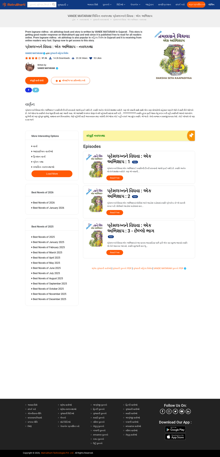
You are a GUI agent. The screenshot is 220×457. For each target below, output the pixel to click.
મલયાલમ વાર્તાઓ (133, 426)
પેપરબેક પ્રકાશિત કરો (69, 426)
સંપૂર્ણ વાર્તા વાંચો (37, 80)
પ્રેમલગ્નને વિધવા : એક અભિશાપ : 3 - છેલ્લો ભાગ (130, 230)
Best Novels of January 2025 (47, 242)
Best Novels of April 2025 (45, 257)
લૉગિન (211, 4)
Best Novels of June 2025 (46, 268)
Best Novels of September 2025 (49, 283)
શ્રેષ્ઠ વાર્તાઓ (66, 405)
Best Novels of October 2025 (47, 288)
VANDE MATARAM (35, 53)
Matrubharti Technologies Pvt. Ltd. (57, 453)
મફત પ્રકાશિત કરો (197, 4)
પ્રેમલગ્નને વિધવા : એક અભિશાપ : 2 (129, 193)
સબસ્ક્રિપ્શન (164, 4)
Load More (52, 174)
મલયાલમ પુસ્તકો (100, 435)
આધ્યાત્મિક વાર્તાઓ (42, 151)
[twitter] (175, 411)
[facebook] (162, 411)
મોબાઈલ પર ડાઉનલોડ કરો (70, 80)
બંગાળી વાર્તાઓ (132, 422)
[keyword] (41, 4)
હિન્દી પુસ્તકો (99, 409)
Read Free (114, 178)
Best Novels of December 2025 (48, 299)
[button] (53, 4)
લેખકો (63, 417)
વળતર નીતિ (33, 422)
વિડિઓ (121, 4)
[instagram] (169, 411)
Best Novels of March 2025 (46, 252)
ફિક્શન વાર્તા (38, 156)
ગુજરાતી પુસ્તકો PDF (122, 268)
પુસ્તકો (107, 4)
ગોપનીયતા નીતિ (34, 413)
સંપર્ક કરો (180, 4)
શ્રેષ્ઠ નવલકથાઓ (68, 409)
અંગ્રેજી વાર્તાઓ (133, 417)
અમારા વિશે (92, 4)
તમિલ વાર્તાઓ (132, 430)
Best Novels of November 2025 (48, 294)
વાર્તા (34, 146)
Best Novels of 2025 (43, 237)
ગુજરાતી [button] (63, 4)
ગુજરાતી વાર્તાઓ (132, 409)
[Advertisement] (43, 353)
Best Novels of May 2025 (45, 262)
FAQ (30, 426)
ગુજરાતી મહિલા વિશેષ (59, 53)
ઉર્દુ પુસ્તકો (98, 443)
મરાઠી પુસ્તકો (99, 417)
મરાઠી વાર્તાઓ (131, 413)
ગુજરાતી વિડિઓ (67, 413)
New (135, 162)
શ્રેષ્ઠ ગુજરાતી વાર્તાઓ (102, 268)
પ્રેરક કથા (37, 161)
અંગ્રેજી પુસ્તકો (100, 405)
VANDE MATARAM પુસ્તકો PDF (170, 268)
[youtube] (181, 411)
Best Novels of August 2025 (47, 278)
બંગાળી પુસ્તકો (99, 430)
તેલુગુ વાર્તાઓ (131, 435)
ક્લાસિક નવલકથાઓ (42, 167)
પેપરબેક (135, 4)
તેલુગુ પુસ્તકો (98, 426)
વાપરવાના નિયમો (35, 417)
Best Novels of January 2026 (47, 207)
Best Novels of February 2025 (48, 247)
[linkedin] (188, 411)
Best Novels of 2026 (43, 202)
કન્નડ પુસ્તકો (98, 439)
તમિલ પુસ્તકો (99, 422)
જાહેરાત (150, 4)
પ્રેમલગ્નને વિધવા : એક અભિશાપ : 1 (129, 159)
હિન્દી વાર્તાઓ (132, 405)
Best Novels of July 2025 (45, 273)
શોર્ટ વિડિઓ (65, 422)
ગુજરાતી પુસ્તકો (100, 413)
